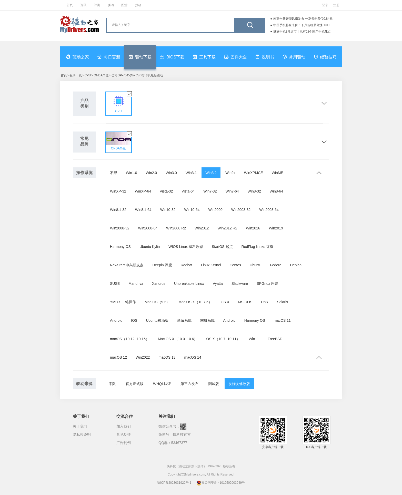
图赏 (124, 5)
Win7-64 (232, 191)
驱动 (111, 5)
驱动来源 (84, 383)
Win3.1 (191, 173)
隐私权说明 (82, 434)
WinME (277, 173)
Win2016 (253, 228)
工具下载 (204, 56)
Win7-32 (210, 191)
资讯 (83, 5)
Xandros (158, 283)
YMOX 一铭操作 (123, 302)
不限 (113, 173)
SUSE (115, 283)
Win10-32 (168, 210)
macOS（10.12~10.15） (129, 339)
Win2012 (202, 228)
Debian (296, 265)
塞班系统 (207, 320)
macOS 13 (166, 357)
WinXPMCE (253, 173)
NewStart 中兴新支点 (127, 265)
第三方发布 (189, 384)
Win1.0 (131, 173)
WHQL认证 (162, 384)
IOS (134, 320)
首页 (70, 5)
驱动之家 (77, 56)
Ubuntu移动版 (157, 320)
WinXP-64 (143, 191)
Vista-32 (166, 191)
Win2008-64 (148, 228)
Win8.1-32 (118, 210)
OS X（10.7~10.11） (223, 339)
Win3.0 (171, 173)
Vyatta (218, 283)
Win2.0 (151, 173)
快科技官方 (182, 434)
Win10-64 (192, 210)
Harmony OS (120, 247)
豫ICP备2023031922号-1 (174, 482)
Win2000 (215, 210)
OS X (225, 302)
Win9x (230, 173)
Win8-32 (254, 191)
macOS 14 (192, 357)
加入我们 (123, 426)
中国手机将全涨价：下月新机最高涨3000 (301, 25)
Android (116, 320)
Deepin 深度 (162, 265)
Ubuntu (255, 265)
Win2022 (143, 357)
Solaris (282, 302)
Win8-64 (276, 191)
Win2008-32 (119, 228)
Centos (235, 265)
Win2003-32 (241, 210)
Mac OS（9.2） (157, 302)
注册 (336, 5)
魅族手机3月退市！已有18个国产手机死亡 (302, 31)
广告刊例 (123, 443)
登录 (325, 5)
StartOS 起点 (222, 247)
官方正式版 (135, 384)
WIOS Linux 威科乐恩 (185, 247)
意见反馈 (123, 434)
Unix (264, 302)
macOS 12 (118, 357)
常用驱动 (293, 56)
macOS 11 (282, 320)
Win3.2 (211, 173)
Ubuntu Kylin (149, 247)
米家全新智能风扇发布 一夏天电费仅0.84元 (303, 19)
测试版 (213, 384)
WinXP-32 (118, 191)
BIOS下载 (172, 56)
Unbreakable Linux (189, 283)
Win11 (254, 339)
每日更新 (108, 56)
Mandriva (135, 283)
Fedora (275, 265)
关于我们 (80, 426)
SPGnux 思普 (267, 283)
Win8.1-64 (143, 210)
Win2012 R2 (227, 228)
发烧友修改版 (239, 384)
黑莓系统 (184, 320)
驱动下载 (140, 56)
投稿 (138, 5)
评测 (97, 5)
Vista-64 (188, 191)
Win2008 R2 (176, 228)
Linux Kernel (211, 265)
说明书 (264, 56)
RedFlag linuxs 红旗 (258, 247)
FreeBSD (275, 339)
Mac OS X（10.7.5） (195, 302)
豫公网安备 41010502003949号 (220, 482)
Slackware (240, 283)
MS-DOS (245, 302)
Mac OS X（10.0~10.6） (177, 339)
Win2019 (276, 228)
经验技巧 (325, 56)
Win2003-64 (269, 210)
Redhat (186, 265)
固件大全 (235, 56)
